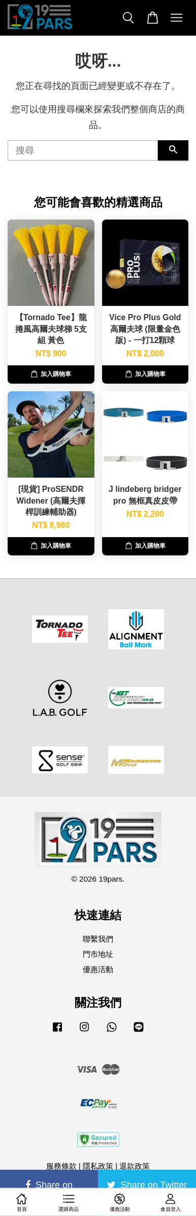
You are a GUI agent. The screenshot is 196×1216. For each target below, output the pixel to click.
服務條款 (61, 1166)
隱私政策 (98, 1166)
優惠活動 (98, 969)
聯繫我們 (98, 938)
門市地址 (98, 954)
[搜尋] (83, 150)
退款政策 (134, 1166)
